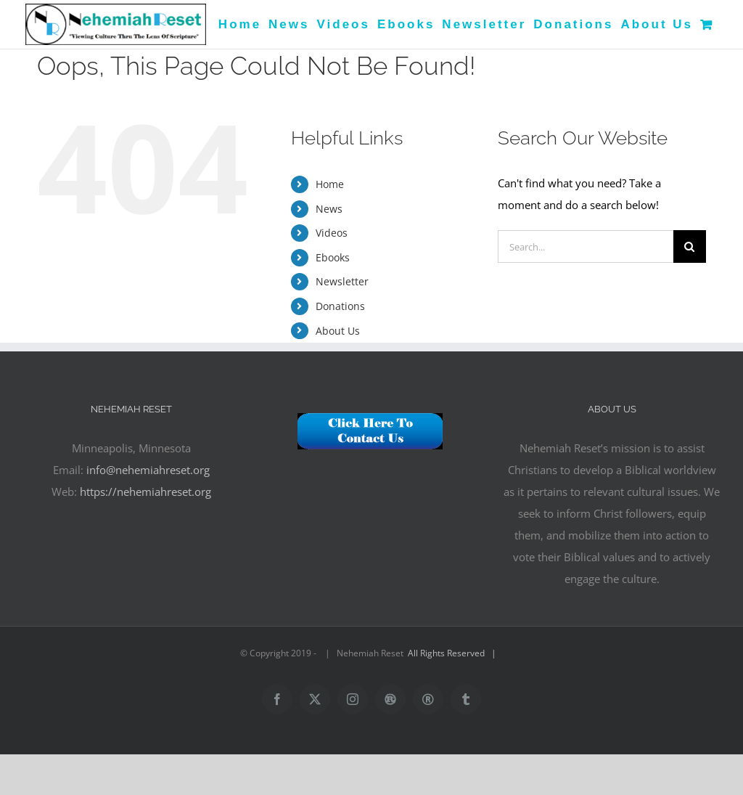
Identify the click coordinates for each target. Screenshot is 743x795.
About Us (338, 331)
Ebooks (333, 257)
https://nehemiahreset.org (145, 491)
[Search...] (585, 246)
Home (330, 184)
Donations (340, 306)
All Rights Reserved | (454, 653)
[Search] (689, 246)
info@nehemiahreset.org (148, 469)
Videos (332, 233)
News (329, 209)
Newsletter (342, 281)
